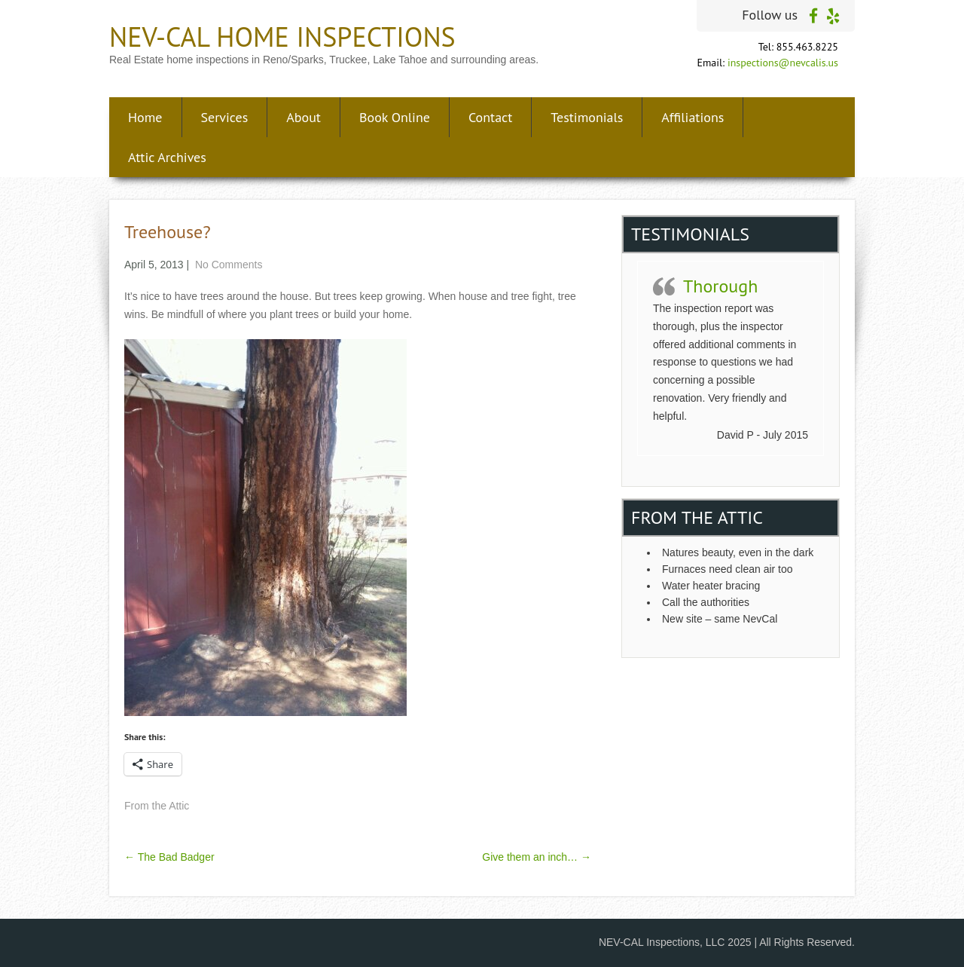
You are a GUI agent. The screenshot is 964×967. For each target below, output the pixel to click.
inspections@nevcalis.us (783, 62)
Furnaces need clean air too (727, 569)
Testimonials (587, 117)
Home (145, 117)
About (303, 117)
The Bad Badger (169, 857)
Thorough (720, 286)
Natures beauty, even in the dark (737, 552)
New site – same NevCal (719, 619)
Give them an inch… (536, 857)
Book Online (394, 117)
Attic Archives (167, 157)
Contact (490, 117)
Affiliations (692, 117)
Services (225, 117)
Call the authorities (707, 602)
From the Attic (156, 806)
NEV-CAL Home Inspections (282, 36)
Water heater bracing (711, 586)
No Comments (228, 265)
